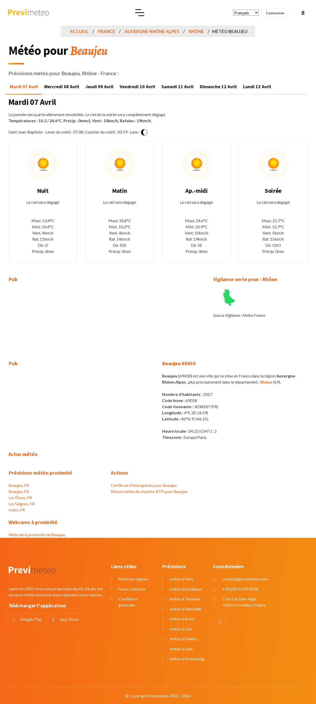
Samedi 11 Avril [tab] (177, 87)
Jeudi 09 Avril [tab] (99, 87)
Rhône (196, 31)
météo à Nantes (183, 638)
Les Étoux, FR (20, 497)
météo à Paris (181, 578)
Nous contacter (132, 588)
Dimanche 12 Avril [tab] (218, 87)
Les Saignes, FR (21, 503)
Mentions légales (133, 578)
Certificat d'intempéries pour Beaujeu (144, 485)
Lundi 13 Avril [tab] (257, 87)
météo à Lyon (181, 648)
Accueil (79, 31)
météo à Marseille (185, 608)
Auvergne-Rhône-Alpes (152, 31)
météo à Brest (182, 618)
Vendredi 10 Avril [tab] (137, 87)
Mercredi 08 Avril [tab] (61, 87)
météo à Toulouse (185, 598)
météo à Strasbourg (187, 658)
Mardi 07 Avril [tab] (24, 87)
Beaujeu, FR (18, 485)
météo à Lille (181, 628)
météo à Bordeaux (186, 588)
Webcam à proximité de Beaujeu (36, 534)
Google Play (31, 619)
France (106, 31)
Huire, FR (16, 509)
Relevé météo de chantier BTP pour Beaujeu (149, 491)
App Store (69, 619)
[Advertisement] (55, 324)
